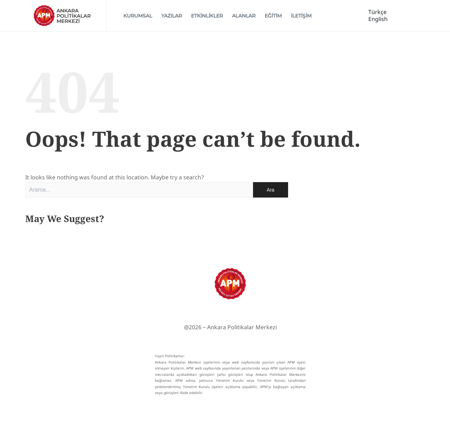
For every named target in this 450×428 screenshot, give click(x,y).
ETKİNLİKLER (207, 17)
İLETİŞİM (301, 17)
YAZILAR (171, 17)
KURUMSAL (137, 17)
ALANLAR (243, 17)
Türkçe (377, 14)
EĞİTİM (273, 17)
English (378, 21)
